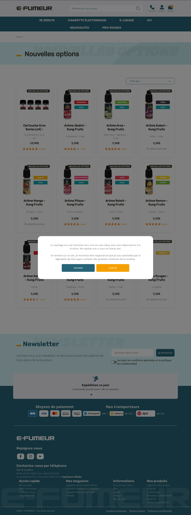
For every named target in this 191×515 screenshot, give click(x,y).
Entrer (78, 268)
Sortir (113, 268)
